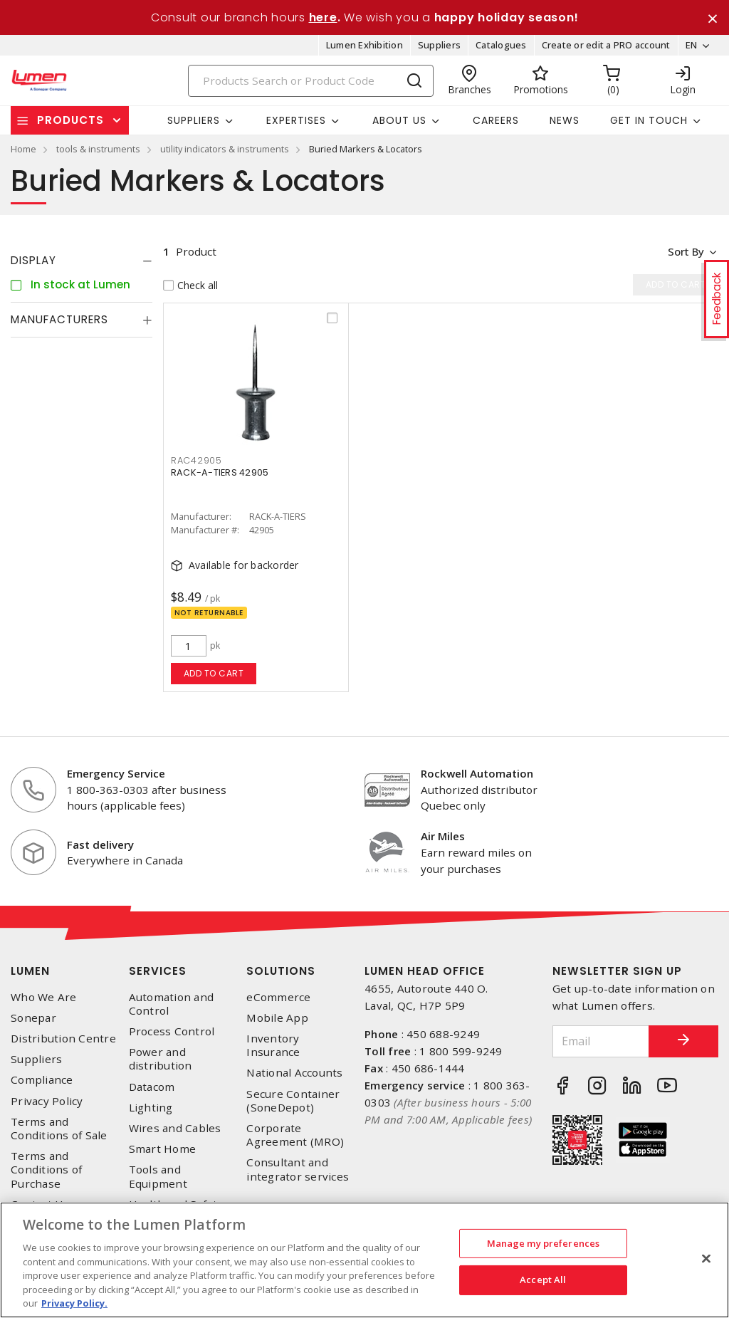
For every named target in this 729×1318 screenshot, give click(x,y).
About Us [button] (399, 120)
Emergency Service (116, 773)
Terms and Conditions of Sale (59, 1128)
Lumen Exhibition (364, 45)
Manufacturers (59, 320)
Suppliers (439, 45)
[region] (364, 1260)
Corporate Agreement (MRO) (295, 1135)
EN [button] (691, 45)
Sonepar (33, 1018)
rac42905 (196, 461)
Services (158, 970)
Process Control (172, 1032)
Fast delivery (100, 844)
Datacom (152, 1087)
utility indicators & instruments (224, 149)
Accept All (543, 1279)
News (564, 120)
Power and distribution (160, 1059)
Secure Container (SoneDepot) (293, 1100)
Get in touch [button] (649, 120)
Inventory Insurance (273, 1046)
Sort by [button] (685, 252)
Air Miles (443, 837)
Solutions (280, 970)
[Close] (706, 1258)
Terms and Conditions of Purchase (46, 1170)
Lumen (30, 970)
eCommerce (278, 997)
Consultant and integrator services (297, 1169)
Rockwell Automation (477, 773)
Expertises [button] (296, 120)
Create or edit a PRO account (605, 45)
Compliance (42, 1080)
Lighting (151, 1107)
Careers (496, 120)
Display (33, 260)
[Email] (600, 1041)
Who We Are (44, 997)
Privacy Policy (47, 1101)
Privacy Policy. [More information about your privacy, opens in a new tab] (74, 1303)
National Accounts (294, 1073)
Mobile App (277, 1018)
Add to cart (214, 674)
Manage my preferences (543, 1243)
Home (23, 149)
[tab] (81, 261)
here (323, 17)
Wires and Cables (175, 1128)
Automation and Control (171, 1004)
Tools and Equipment (158, 1177)
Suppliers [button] (193, 120)
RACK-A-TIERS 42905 (220, 473)
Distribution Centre (63, 1039)
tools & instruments (98, 149)
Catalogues (501, 45)
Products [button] (70, 120)
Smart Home (162, 1149)
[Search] (311, 81)
